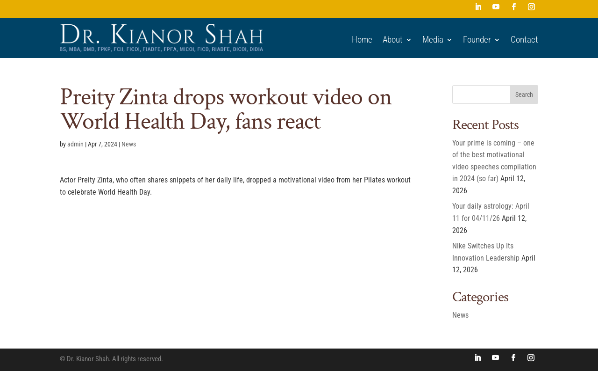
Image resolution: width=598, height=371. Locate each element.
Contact (524, 40)
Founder (477, 40)
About (393, 40)
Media (432, 40)
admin (75, 144)
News (128, 144)
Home (362, 40)
